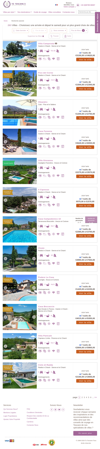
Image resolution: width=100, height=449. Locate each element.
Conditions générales (34, 412)
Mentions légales (9, 412)
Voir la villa (85, 59)
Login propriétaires (10, 416)
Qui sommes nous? (10, 409)
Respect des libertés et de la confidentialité (38, 417)
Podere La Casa (46, 277)
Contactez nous (32, 425)
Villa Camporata (46, 43)
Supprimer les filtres (36, 36)
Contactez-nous (69, 12)
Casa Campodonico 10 (49, 219)
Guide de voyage (40, 12)
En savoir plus (85, 433)
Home (5, 21)
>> (95, 397)
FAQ (28, 409)
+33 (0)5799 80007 (88, 5)
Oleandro (43, 102)
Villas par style (8, 12)
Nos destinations (24, 12)
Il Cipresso (43, 189)
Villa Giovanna (45, 160)
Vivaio (41, 248)
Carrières (30, 422)
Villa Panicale (45, 336)
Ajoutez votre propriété (11, 419)
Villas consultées (54, 12)
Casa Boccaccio (46, 306)
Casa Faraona (45, 131)
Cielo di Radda (45, 365)
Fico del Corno (45, 73)
